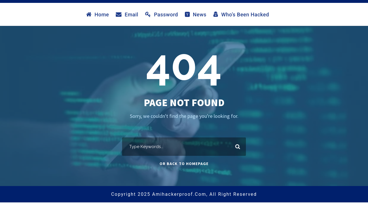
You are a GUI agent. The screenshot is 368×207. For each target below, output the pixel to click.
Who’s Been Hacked (241, 14)
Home (97, 14)
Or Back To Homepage (184, 163)
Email (127, 14)
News (195, 14)
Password (161, 14)
